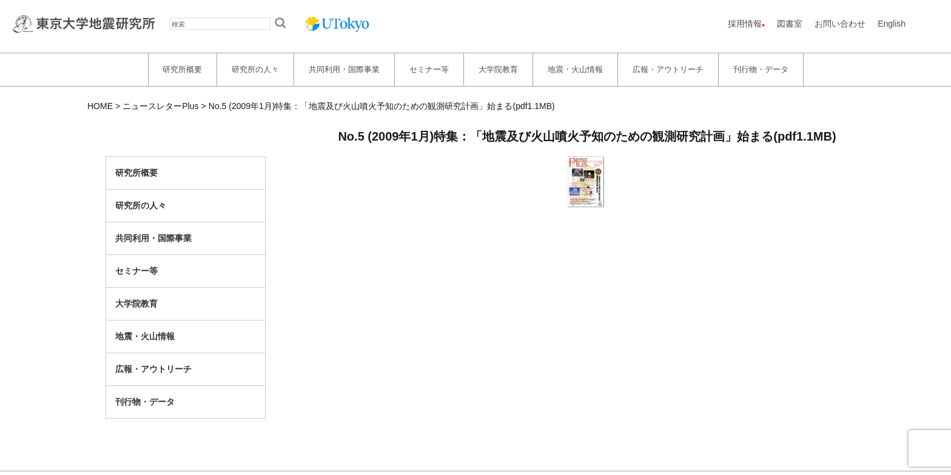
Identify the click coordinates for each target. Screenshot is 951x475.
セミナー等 (429, 69)
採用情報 (745, 23)
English (892, 23)
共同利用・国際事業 (344, 69)
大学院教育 (498, 69)
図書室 (789, 23)
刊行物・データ (760, 69)
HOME (100, 106)
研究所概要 (182, 69)
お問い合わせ (840, 23)
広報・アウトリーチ (668, 69)
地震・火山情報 (575, 69)
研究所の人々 (255, 69)
